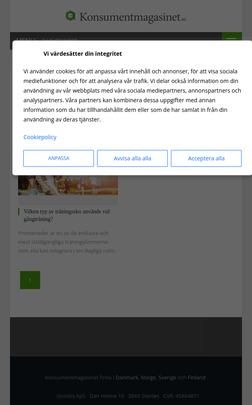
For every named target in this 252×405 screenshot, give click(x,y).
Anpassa (58, 158)
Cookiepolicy (39, 137)
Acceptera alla (206, 158)
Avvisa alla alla (132, 158)
